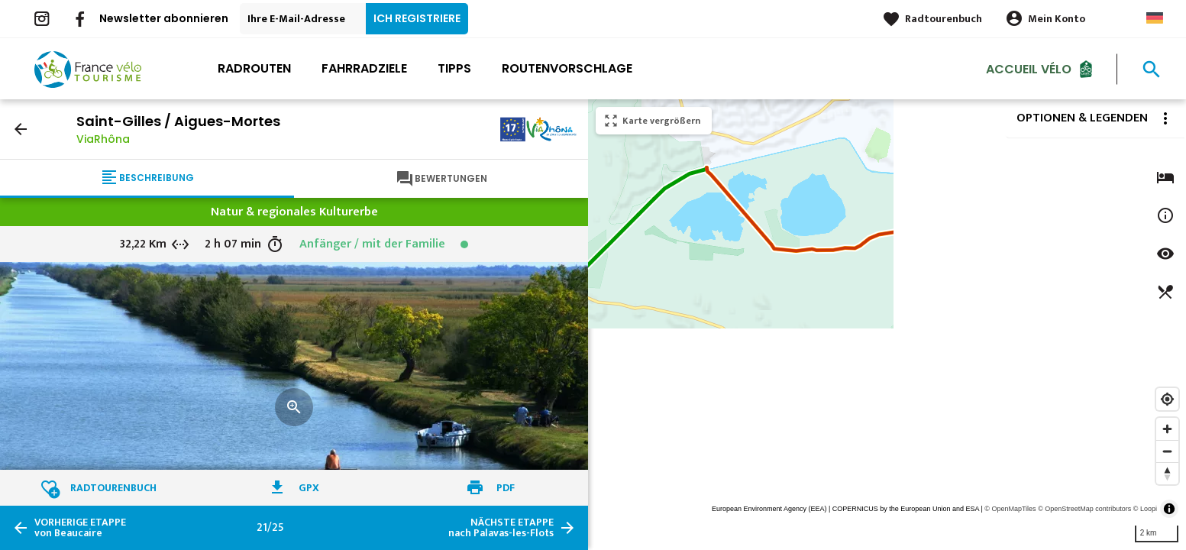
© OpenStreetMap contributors (1084, 509)
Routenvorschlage (567, 68)
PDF (505, 488)
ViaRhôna (103, 139)
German (1154, 18)
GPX (309, 488)
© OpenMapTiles (1010, 509)
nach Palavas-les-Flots (501, 528)
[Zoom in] (1167, 429)
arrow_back (20, 129)
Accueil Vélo (1028, 68)
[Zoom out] (1167, 451)
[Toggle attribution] (1169, 509)
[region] (887, 324)
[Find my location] (1167, 399)
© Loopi (1145, 509)
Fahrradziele (364, 68)
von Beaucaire (80, 528)
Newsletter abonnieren (163, 18)
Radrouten (254, 68)
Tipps (454, 68)
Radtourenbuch (943, 19)
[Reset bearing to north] (1167, 473)
